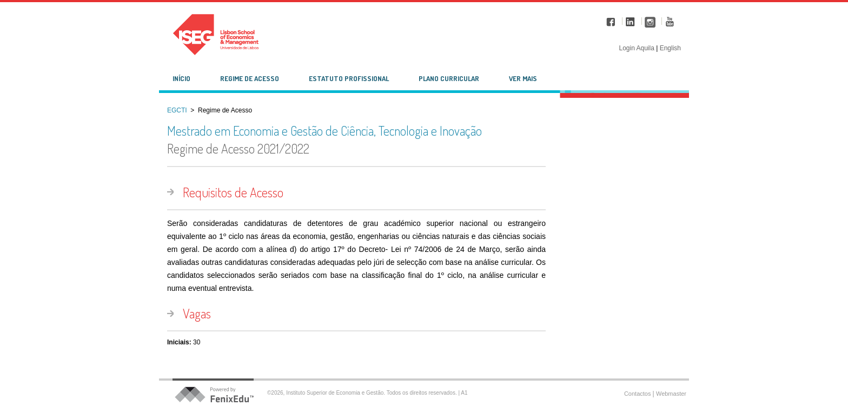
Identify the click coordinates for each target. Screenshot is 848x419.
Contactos (638, 393)
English (670, 48)
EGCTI (177, 110)
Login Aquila (637, 48)
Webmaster (671, 393)
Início (181, 78)
